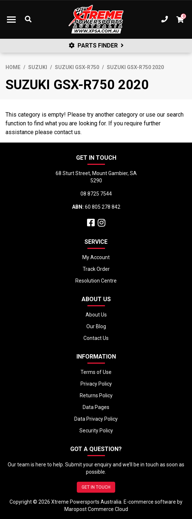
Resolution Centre (96, 281)
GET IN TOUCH (96, 487)
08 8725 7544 (96, 194)
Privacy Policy (96, 384)
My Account (96, 257)
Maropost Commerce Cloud (96, 509)
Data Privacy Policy (96, 419)
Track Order (96, 269)
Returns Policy (96, 395)
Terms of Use (96, 372)
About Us (96, 315)
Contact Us (96, 338)
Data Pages (96, 407)
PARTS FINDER (96, 45)
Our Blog (96, 326)
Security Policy (96, 430)
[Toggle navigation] (11, 19)
